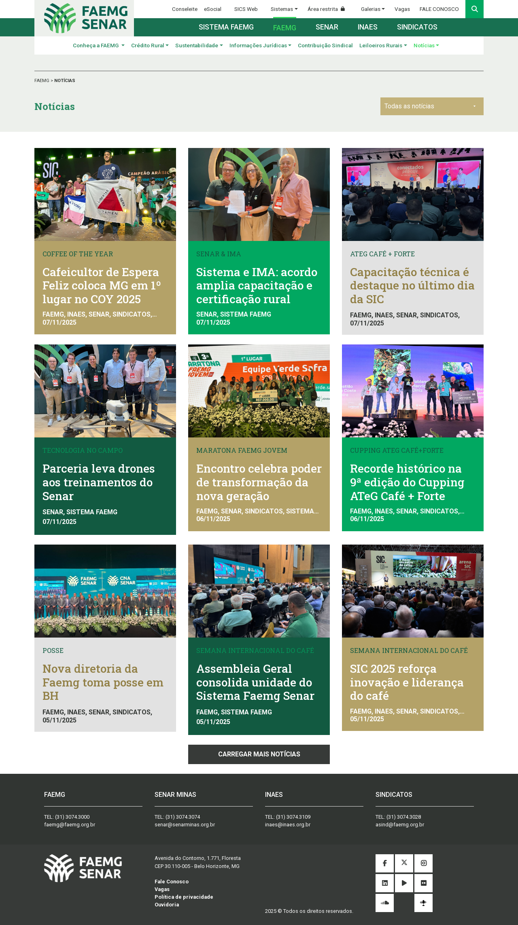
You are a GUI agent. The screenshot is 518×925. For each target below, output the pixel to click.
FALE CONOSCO (439, 9)
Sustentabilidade (196, 45)
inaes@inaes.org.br (287, 825)
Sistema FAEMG (226, 27)
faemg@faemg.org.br (69, 825)
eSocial (212, 9)
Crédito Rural (147, 45)
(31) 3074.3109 (293, 817)
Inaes (368, 27)
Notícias (424, 45)
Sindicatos (417, 27)
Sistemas (282, 9)
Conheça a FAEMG (96, 45)
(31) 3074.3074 (183, 817)
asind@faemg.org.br (400, 825)
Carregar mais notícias (259, 754)
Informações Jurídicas (258, 45)
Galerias (370, 9)
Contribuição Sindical (325, 45)
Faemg (284, 28)
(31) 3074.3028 (403, 817)
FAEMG (42, 80)
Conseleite (184, 9)
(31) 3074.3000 (72, 817)
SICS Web (246, 9)
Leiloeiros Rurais (380, 45)
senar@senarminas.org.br (185, 825)
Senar (327, 27)
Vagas (402, 9)
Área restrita (329, 9)
